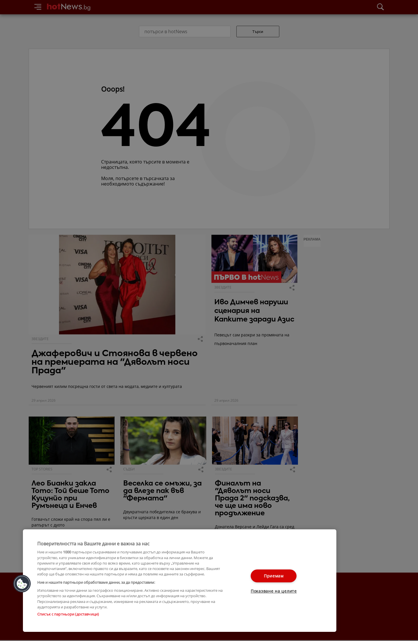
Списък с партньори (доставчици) (68, 614)
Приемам (274, 576)
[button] (22, 584)
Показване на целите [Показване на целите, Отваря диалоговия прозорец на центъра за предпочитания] (274, 591)
